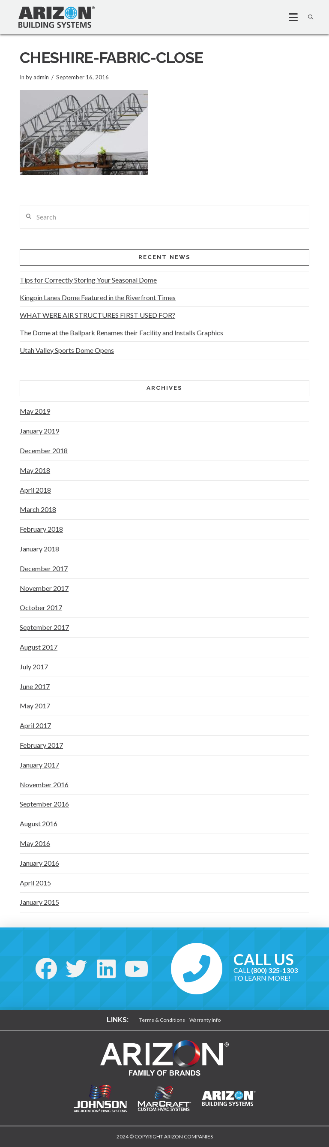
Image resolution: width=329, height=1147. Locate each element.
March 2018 (38, 509)
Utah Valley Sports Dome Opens (67, 350)
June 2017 (35, 686)
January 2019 (39, 431)
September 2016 (44, 804)
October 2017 (41, 607)
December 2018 (44, 450)
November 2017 (44, 588)
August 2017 (38, 647)
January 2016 (39, 863)
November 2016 (44, 784)
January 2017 (39, 765)
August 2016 (38, 823)
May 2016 (35, 843)
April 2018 (35, 490)
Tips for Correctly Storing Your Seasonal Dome (88, 280)
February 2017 (41, 745)
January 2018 (39, 549)
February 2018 (41, 529)
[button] (290, 17)
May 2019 (35, 411)
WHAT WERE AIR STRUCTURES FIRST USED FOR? (97, 315)
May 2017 (35, 705)
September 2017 (44, 627)
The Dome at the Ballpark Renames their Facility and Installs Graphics (121, 332)
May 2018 (35, 470)
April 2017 (35, 725)
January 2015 (39, 902)
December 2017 (44, 568)
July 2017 (34, 666)
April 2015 (35, 883)
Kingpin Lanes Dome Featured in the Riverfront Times (98, 297)
